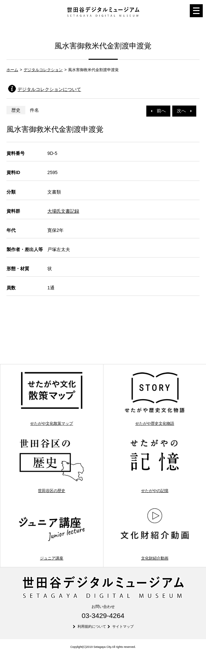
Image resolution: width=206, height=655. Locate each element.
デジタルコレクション (43, 70)
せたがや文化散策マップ (52, 398)
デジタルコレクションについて (49, 89)
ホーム (12, 70)
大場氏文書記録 (63, 211)
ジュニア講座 (52, 533)
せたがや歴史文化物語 (155, 398)
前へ (158, 110)
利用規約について (92, 626)
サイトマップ (123, 626)
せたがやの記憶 (155, 465)
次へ (184, 110)
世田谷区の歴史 (52, 465)
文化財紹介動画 (155, 533)
